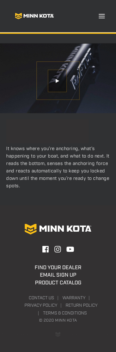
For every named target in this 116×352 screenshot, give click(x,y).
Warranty (73, 298)
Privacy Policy (40, 305)
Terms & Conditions (65, 313)
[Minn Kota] (34, 16)
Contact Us (41, 298)
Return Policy (81, 305)
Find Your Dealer (58, 267)
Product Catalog (58, 282)
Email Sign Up (58, 275)
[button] (102, 16)
